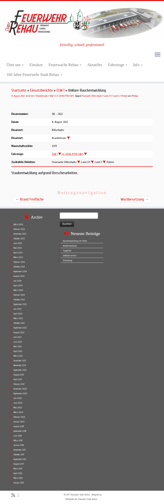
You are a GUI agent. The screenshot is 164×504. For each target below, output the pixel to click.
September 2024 (20, 271)
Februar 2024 (19, 295)
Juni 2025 (17, 243)
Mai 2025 (17, 248)
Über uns (15, 65)
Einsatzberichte (41, 90)
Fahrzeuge (117, 65)
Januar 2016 (18, 483)
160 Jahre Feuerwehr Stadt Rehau (34, 74)
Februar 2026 (19, 229)
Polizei (124, 95)
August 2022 (18, 332)
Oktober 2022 (19, 323)
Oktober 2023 (19, 299)
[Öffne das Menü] (157, 55)
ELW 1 (60, 90)
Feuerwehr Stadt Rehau (80, 494)
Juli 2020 (17, 398)
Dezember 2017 (19, 450)
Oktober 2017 (18, 454)
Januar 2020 (19, 421)
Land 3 (116, 95)
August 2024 (18, 276)
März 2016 (17, 478)
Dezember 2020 (20, 389)
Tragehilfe (67, 250)
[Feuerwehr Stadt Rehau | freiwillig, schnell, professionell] (82, 22)
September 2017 (19, 459)
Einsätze (36, 65)
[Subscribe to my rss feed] (14, 495)
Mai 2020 (17, 407)
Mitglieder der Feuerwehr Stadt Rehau (81, 499)
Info (137, 65)
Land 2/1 (108, 95)
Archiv (31, 95)
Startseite (18, 90)
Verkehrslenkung (70, 246)
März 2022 (18, 356)
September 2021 (19, 370)
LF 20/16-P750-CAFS (65, 95)
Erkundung (67, 260)
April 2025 (17, 252)
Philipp (135, 95)
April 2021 (17, 379)
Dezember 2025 (19, 234)
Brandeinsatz (42, 95)
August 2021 (18, 375)
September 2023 (20, 304)
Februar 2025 (19, 262)
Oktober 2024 (19, 267)
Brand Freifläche (29, 199)
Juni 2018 (17, 436)
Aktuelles (94, 65)
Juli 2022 (17, 337)
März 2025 (18, 257)
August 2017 (18, 464)
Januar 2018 (18, 445)
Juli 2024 (17, 281)
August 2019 (18, 426)
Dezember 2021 (19, 360)
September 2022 (20, 328)
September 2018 (19, 431)
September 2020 (20, 393)
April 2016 (17, 473)
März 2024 (18, 290)
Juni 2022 (17, 342)
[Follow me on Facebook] (20, 495)
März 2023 (18, 318)
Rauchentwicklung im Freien (75, 241)
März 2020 (18, 412)
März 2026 (18, 224)
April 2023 (17, 313)
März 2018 (17, 440)
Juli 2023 (17, 309)
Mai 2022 (17, 346)
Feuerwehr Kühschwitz (92, 95)
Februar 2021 (18, 384)
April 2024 (17, 285)
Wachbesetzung (135, 199)
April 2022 (17, 351)
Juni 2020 (17, 403)
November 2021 (19, 365)
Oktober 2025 (19, 238)
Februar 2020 (19, 417)
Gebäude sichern (69, 255)
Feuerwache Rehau (65, 65)
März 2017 (17, 468)
